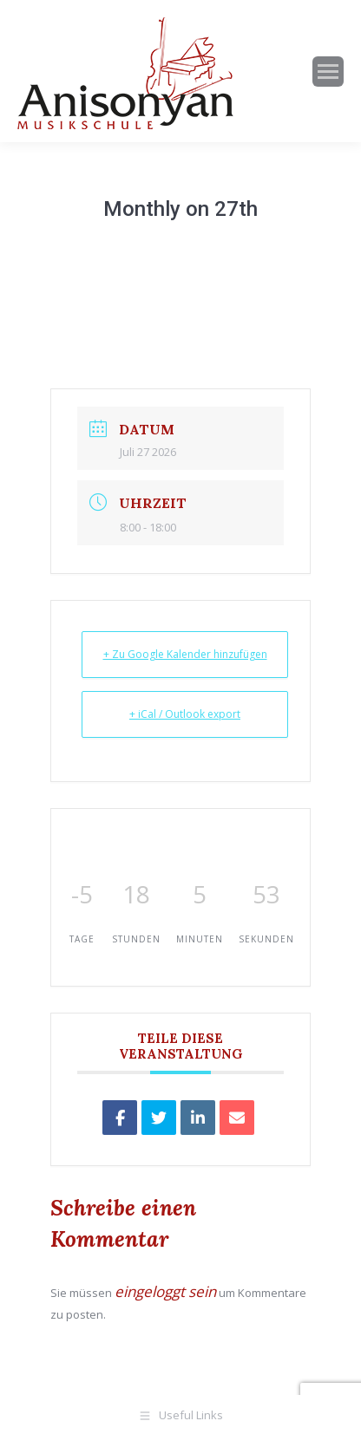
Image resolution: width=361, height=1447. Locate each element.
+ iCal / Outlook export (184, 714)
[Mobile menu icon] (328, 71)
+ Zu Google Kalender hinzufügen (185, 654)
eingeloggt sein (165, 1291)
